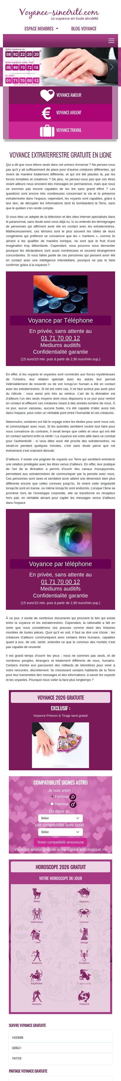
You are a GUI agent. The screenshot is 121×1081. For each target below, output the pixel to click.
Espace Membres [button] (40, 28)
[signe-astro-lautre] (60, 832)
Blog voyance (83, 28)
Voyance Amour (60, 95)
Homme (65, 804)
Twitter (16, 1058)
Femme (65, 797)
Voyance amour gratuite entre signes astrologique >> (60, 849)
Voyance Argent (60, 113)
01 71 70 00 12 (60, 338)
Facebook (17, 1037)
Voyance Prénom (45, 715)
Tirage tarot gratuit (74, 715)
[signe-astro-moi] (60, 818)
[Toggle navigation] (111, 40)
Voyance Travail (60, 130)
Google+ (17, 1048)
